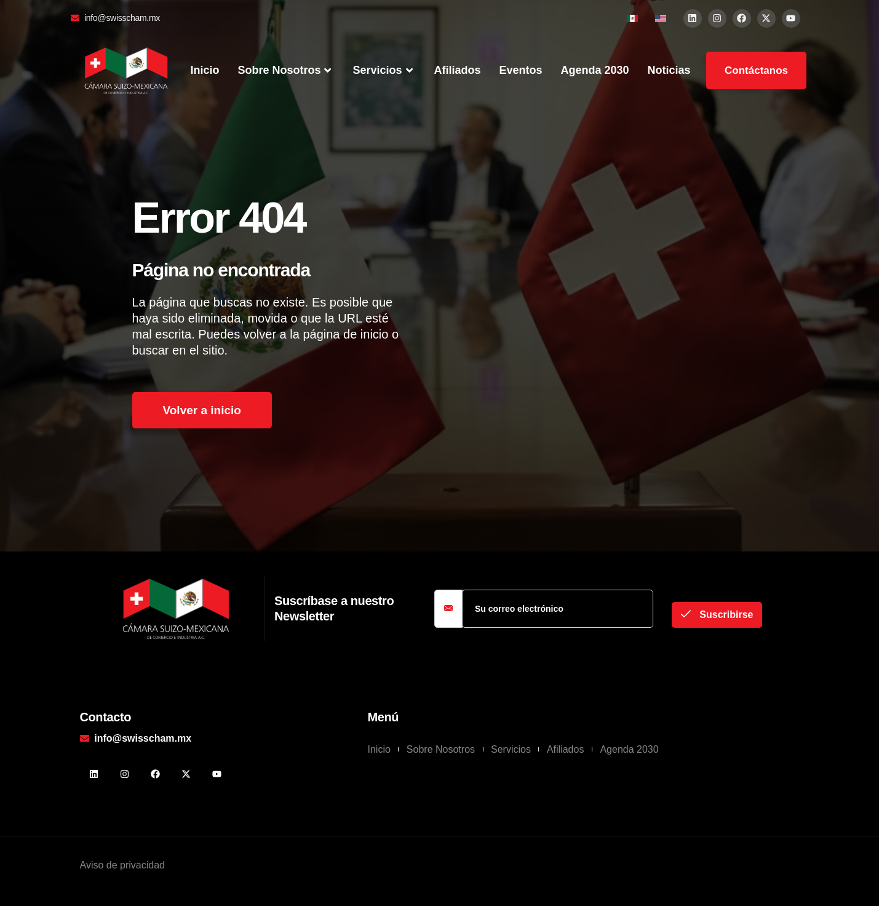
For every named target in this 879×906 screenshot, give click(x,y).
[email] (557, 608)
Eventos (521, 70)
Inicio (204, 70)
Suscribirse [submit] (717, 614)
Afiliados (457, 70)
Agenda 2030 (595, 70)
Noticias (669, 70)
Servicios (383, 71)
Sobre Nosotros (285, 71)
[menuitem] (632, 18)
